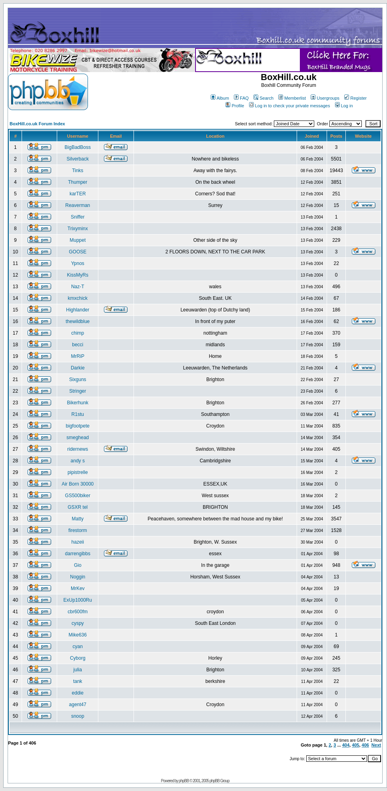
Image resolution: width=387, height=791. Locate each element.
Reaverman (77, 205)
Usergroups (325, 98)
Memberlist (292, 98)
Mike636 (78, 635)
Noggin (77, 577)
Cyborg (78, 658)
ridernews (77, 449)
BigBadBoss (78, 147)
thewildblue (78, 321)
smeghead (77, 437)
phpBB (184, 781)
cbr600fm (78, 611)
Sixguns (77, 379)
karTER (78, 194)
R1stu (78, 414)
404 (345, 745)
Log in (344, 105)
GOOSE (77, 252)
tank (77, 681)
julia (78, 670)
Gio (78, 565)
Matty (78, 519)
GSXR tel (78, 507)
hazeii (78, 542)
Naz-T (77, 286)
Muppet (78, 240)
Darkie (78, 368)
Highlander (77, 310)
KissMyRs (77, 275)
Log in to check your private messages (289, 105)
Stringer (77, 391)
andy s (78, 461)
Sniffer (77, 217)
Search (263, 98)
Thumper (77, 182)
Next (376, 745)
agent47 (77, 704)
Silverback (78, 159)
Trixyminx (78, 228)
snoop (77, 716)
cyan (78, 646)
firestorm (77, 530)
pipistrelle (78, 472)
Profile (234, 105)
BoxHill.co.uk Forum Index (37, 123)
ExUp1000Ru (78, 600)
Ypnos (77, 263)
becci (77, 344)
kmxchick (78, 298)
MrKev (78, 588)
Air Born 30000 (78, 484)
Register (355, 98)
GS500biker (77, 495)
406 (365, 745)
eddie (78, 693)
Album (220, 98)
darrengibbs (77, 553)
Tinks (77, 170)
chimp (77, 333)
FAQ (241, 98)
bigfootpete (78, 426)
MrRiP (77, 356)
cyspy (78, 623)
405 (355, 745)
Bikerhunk (77, 403)
